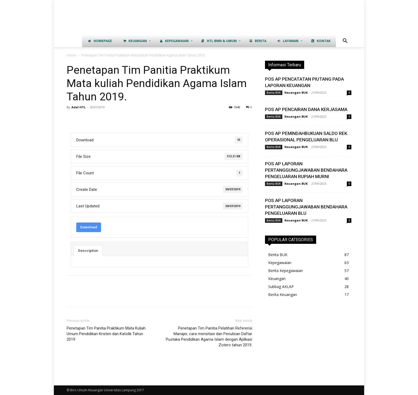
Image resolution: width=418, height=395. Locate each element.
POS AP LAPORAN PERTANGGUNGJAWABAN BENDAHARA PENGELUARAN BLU (306, 207)
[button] (345, 41)
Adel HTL (78, 107)
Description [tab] (88, 251)
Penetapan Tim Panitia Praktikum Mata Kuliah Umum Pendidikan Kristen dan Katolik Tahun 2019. (106, 334)
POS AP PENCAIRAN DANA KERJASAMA (306, 109)
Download (88, 227)
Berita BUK (274, 92)
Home (71, 55)
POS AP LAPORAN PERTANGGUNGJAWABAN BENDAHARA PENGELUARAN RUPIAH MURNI (306, 170)
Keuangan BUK (296, 92)
